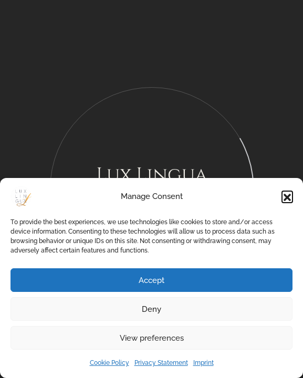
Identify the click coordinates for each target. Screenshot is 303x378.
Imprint (203, 362)
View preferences (152, 338)
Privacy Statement (161, 362)
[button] (287, 196)
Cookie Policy (109, 362)
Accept (151, 280)
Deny (151, 309)
